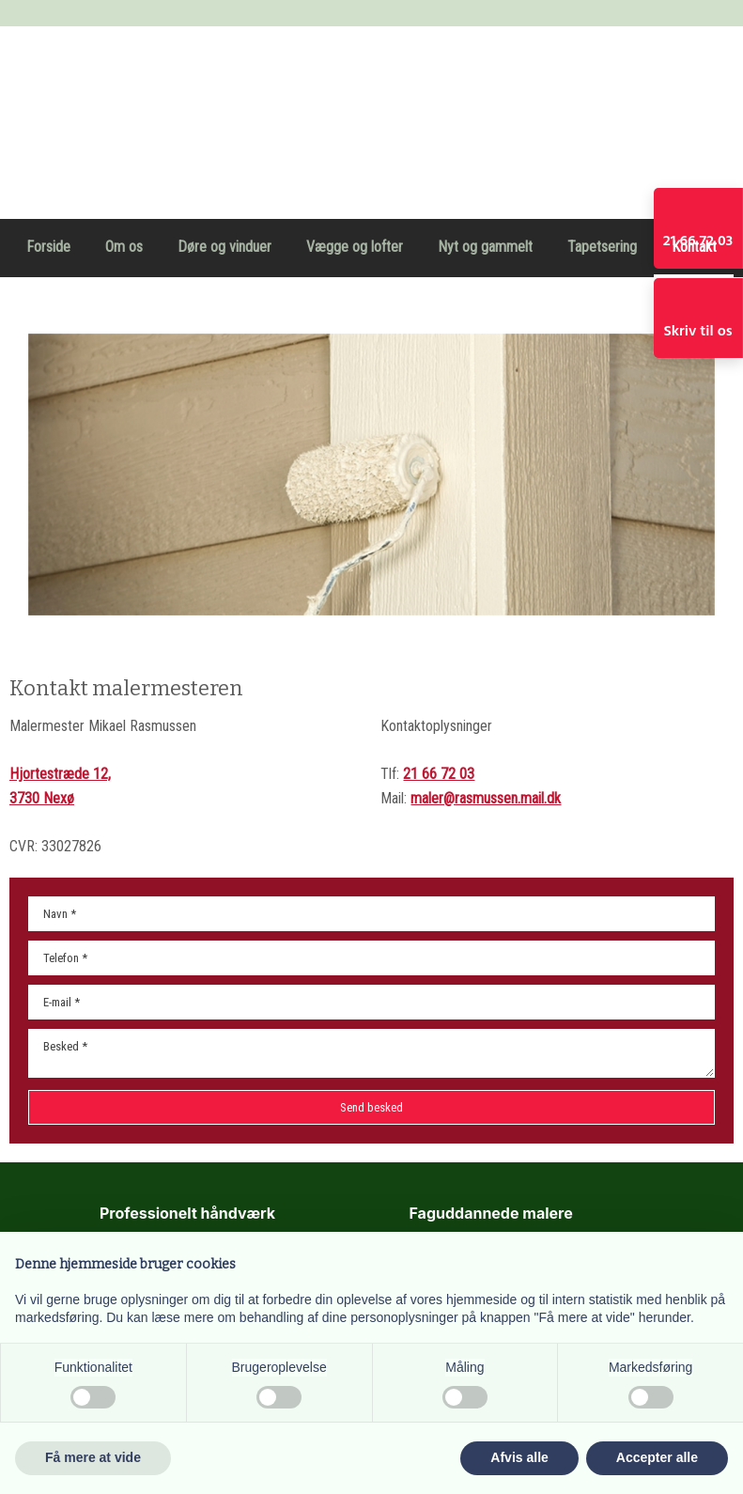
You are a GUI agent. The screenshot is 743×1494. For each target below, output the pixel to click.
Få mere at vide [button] (93, 1457)
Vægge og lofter (354, 247)
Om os (124, 247)
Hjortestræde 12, (60, 774)
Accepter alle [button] (657, 1457)
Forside (48, 247)
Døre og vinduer (224, 247)
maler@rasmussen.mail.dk (485, 798)
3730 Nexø (41, 798)
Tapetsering (602, 247)
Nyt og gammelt (485, 247)
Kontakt (694, 247)
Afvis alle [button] (519, 1457)
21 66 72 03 (438, 774)
